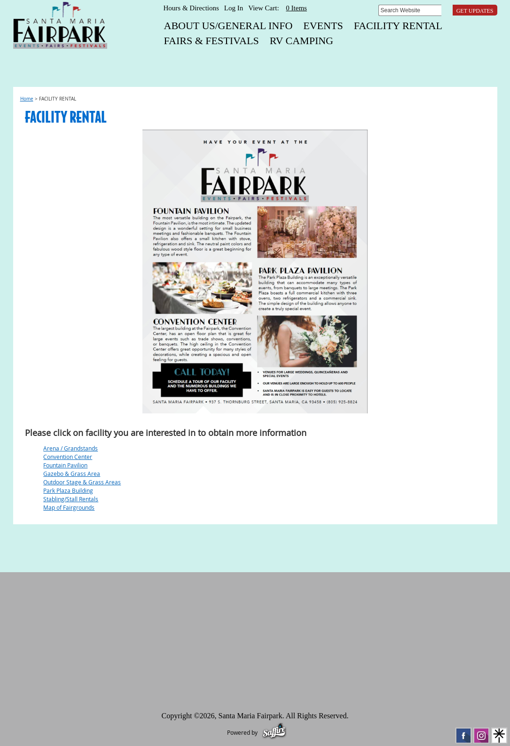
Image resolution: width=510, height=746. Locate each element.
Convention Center (67, 456)
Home (26, 99)
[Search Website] (409, 10)
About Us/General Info (228, 25)
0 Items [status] (296, 8)
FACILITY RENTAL (398, 25)
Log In (233, 8)
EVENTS (323, 25)
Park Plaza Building (68, 490)
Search (448, 10)
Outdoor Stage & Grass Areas (82, 482)
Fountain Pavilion (65, 465)
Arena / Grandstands (70, 448)
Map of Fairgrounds (68, 507)
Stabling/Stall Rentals (70, 499)
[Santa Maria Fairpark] (60, 25)
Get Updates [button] (475, 11)
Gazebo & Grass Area (71, 473)
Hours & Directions (191, 8)
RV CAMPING (301, 41)
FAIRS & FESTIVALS (211, 41)
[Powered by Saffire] (274, 732)
